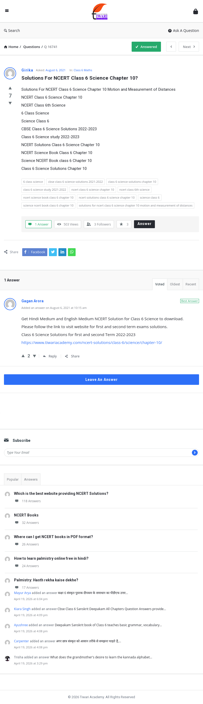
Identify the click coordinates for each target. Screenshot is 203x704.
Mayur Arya (22, 593)
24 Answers (26, 566)
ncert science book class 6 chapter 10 (48, 197)
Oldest (175, 284)
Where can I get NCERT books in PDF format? (53, 537)
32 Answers (26, 522)
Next (189, 46)
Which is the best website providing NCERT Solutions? (61, 493)
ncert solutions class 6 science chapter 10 (107, 197)
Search (12, 30)
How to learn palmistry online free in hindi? (51, 558)
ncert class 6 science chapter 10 (92, 189)
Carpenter (21, 641)
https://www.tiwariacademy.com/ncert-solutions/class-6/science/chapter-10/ (91, 342)
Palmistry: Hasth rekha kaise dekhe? (46, 580)
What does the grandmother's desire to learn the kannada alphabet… (101, 657)
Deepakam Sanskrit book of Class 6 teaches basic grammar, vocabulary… (108, 625)
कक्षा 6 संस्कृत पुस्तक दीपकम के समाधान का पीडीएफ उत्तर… (93, 593)
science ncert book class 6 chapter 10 (48, 205)
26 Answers (26, 544)
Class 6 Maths (83, 70)
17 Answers (26, 587)
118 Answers (27, 501)
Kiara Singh (22, 609)
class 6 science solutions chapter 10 (132, 182)
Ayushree (21, 625)
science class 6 (149, 197)
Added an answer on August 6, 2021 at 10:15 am (54, 308)
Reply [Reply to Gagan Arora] (50, 356)
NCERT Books (26, 515)
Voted (159, 284)
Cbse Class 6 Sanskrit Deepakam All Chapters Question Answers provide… (112, 609)
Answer (144, 224)
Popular (13, 479)
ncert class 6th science (134, 189)
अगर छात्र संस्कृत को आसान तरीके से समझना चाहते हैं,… (88, 641)
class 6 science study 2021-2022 (44, 189)
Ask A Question (183, 30)
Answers (31, 479)
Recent (191, 284)
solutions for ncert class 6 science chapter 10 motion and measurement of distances (135, 205)
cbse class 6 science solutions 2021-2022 (75, 182)
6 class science (33, 182)
